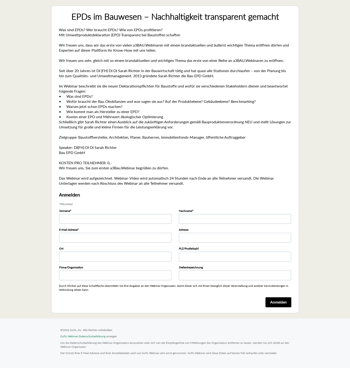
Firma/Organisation (71, 267)
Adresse (183, 229)
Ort (61, 248)
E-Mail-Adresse (68, 229)
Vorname (64, 211)
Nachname (185, 211)
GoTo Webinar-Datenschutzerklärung (82, 336)
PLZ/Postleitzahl (189, 248)
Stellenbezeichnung (191, 267)
